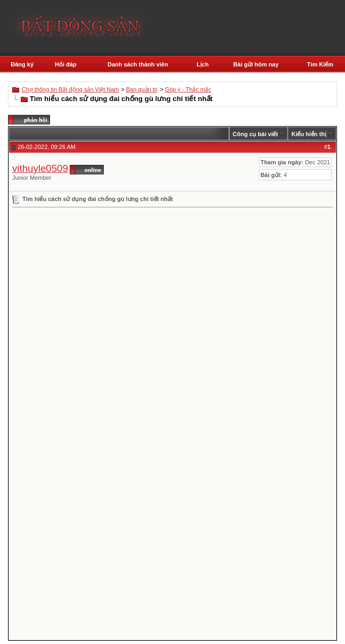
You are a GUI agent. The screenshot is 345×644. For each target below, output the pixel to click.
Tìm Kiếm (320, 64)
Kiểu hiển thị (308, 134)
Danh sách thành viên (138, 64)
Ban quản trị (142, 89)
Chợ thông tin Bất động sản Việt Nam (70, 89)
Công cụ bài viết (255, 134)
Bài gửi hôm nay (255, 64)
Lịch (202, 64)
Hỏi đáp (66, 64)
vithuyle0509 (40, 168)
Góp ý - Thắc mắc (188, 89)
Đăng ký (22, 64)
